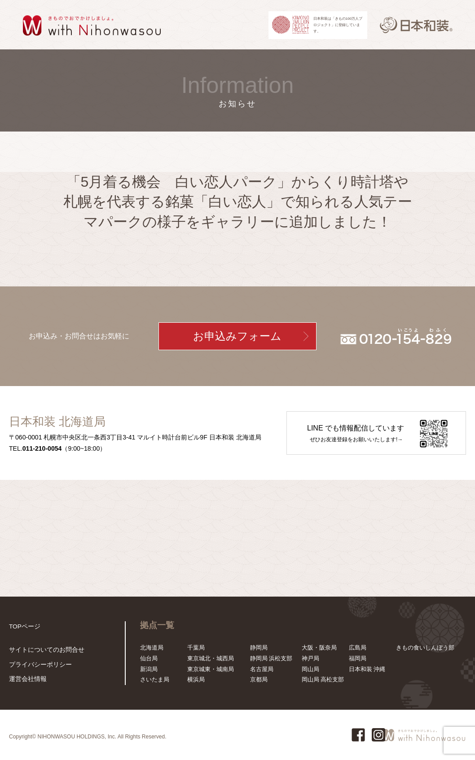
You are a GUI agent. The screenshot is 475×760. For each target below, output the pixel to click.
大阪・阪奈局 (319, 647)
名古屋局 (261, 669)
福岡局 (357, 658)
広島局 (357, 647)
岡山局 (310, 669)
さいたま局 (154, 679)
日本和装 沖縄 (367, 669)
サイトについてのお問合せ (44, 650)
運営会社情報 (26, 679)
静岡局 (259, 647)
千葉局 (196, 647)
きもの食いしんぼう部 (425, 647)
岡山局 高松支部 (323, 679)
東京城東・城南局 (210, 669)
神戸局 (310, 658)
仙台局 (149, 658)
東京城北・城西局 (210, 658)
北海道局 (151, 647)
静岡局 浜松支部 (271, 658)
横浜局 (196, 679)
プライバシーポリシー (38, 665)
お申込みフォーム (237, 336)
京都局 (259, 679)
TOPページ (24, 626)
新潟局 (149, 669)
